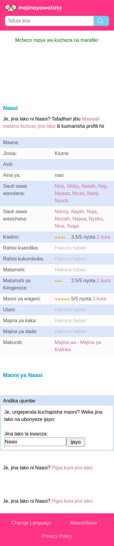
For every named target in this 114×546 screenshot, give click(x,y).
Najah (77, 211)
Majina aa (65, 342)
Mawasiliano (84, 522)
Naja (92, 211)
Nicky (73, 186)
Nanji (92, 193)
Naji (102, 186)
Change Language (32, 522)
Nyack (61, 200)
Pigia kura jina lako (72, 467)
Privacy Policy (57, 536)
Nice (59, 226)
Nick (59, 186)
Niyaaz (62, 193)
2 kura (103, 237)
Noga (73, 226)
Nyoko (95, 218)
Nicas (78, 193)
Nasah (88, 186)
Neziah (62, 218)
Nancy (61, 211)
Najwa (79, 218)
